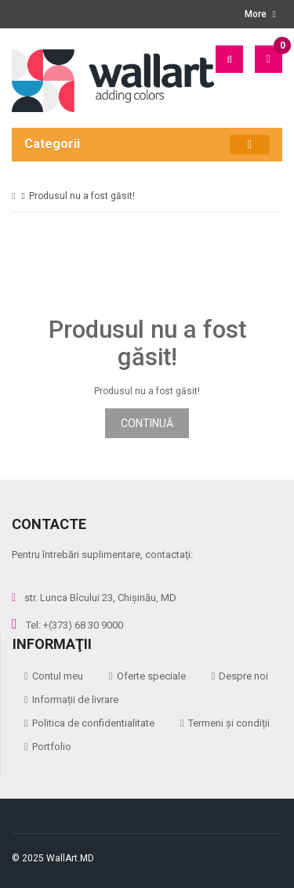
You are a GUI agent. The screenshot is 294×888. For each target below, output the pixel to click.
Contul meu (57, 676)
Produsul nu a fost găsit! (82, 195)
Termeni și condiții (229, 723)
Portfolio (51, 746)
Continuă (147, 423)
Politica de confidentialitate (93, 723)
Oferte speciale (151, 676)
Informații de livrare (75, 699)
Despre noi (243, 676)
